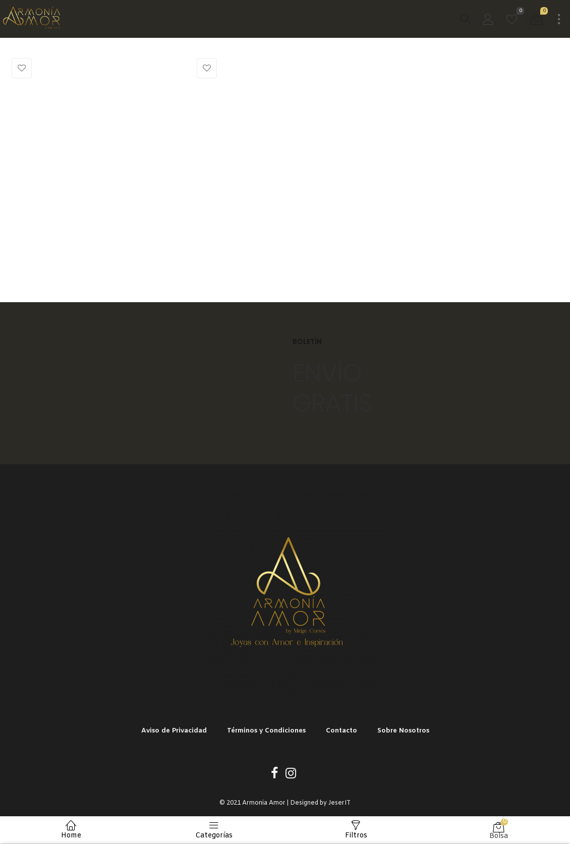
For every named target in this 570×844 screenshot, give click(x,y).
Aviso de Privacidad (174, 730)
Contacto (341, 730)
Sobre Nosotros (403, 730)
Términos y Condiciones (266, 730)
